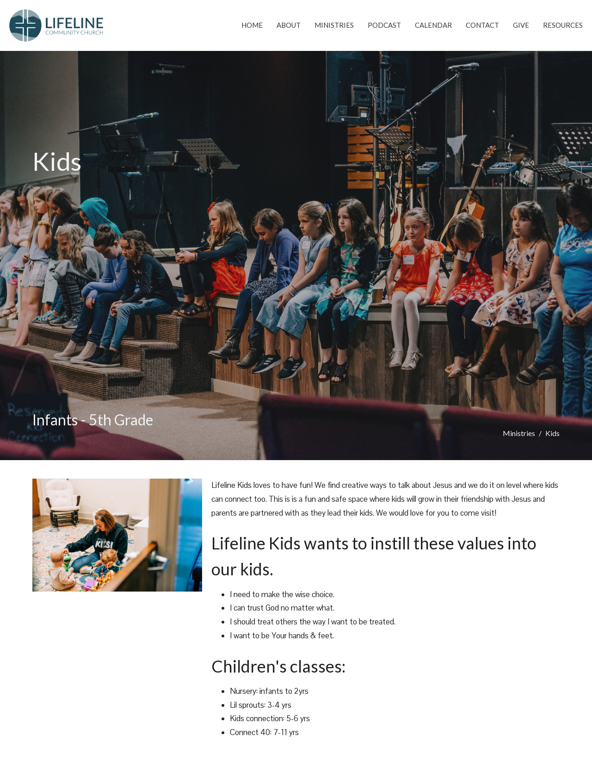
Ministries (334, 25)
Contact (482, 25)
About (289, 25)
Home (252, 25)
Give (521, 25)
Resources (563, 25)
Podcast (384, 25)
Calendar (433, 25)
